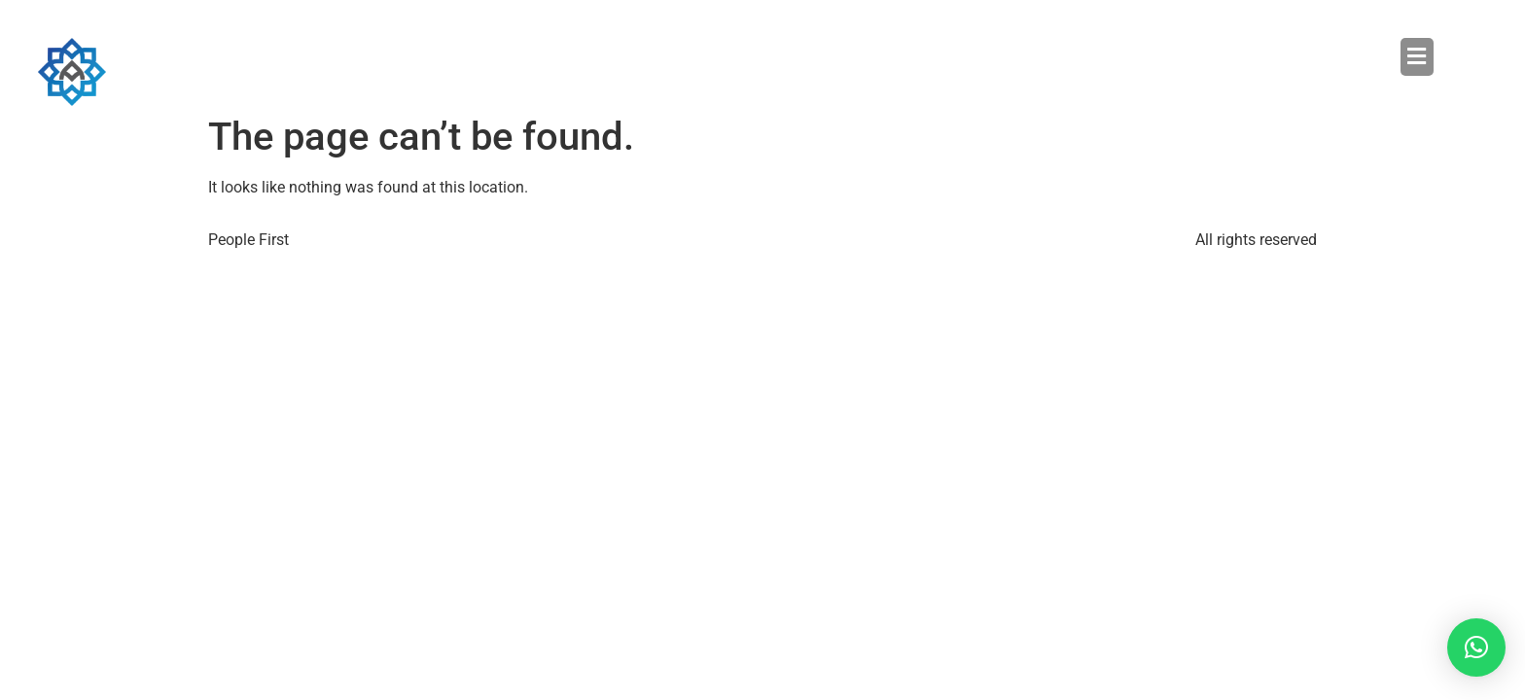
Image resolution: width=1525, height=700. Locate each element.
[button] (1098, 56)
